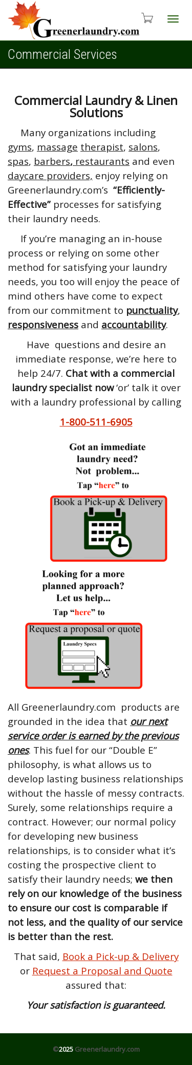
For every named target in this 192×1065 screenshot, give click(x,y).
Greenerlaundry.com (107, 1049)
